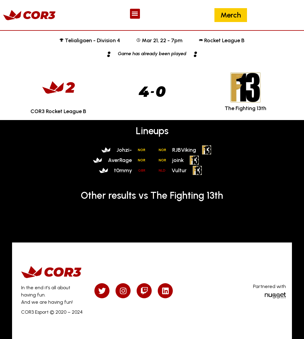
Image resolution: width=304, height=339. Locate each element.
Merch (230, 15)
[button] (135, 14)
